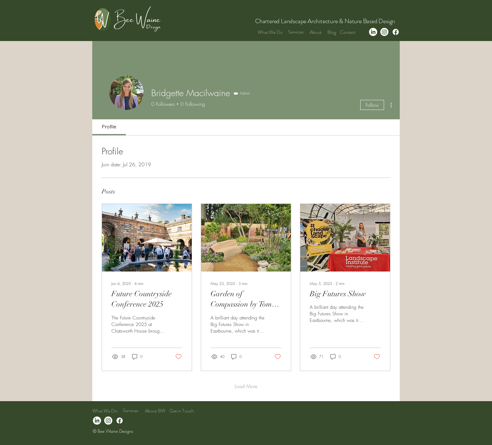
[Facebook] (396, 32)
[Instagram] (384, 32)
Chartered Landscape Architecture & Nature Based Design (325, 21)
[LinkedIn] (373, 32)
